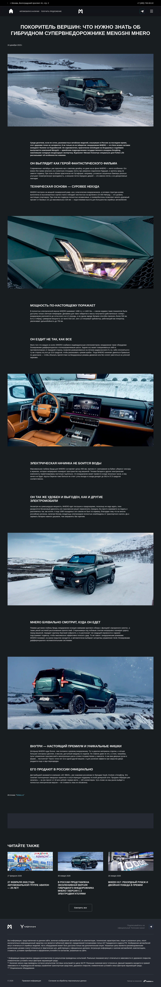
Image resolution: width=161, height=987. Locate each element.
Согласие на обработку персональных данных (67, 981)
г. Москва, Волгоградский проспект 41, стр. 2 (29, 3)
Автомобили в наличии (29, 11)
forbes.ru (20, 795)
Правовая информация (31, 981)
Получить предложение (51, 11)
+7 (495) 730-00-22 (145, 3)
